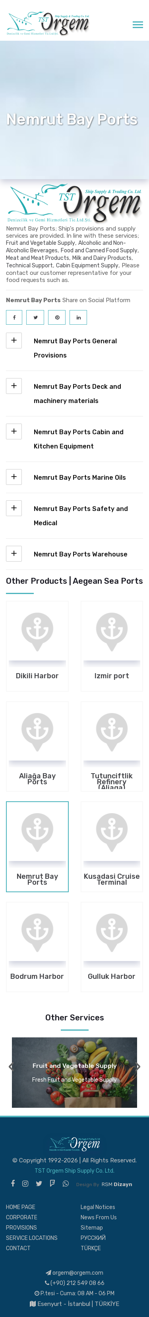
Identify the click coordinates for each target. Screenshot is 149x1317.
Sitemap (92, 1227)
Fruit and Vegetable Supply (40, 243)
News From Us (99, 1217)
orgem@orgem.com (74, 1273)
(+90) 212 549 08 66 (74, 1283)
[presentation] (11, 1066)
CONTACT (18, 1248)
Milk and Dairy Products (102, 258)
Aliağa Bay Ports (37, 779)
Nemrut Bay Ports (37, 880)
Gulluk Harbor (111, 977)
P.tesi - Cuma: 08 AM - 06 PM (74, 1293)
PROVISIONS (21, 1227)
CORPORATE (21, 1217)
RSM (117, 1184)
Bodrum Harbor (37, 977)
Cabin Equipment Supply (87, 265)
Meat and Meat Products (37, 258)
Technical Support (29, 265)
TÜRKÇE (91, 1248)
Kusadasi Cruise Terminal (112, 880)
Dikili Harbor (37, 676)
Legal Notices (98, 1207)
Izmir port (112, 676)
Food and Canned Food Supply (99, 250)
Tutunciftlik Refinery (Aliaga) (112, 779)
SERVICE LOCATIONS (32, 1238)
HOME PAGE (20, 1207)
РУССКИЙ (93, 1238)
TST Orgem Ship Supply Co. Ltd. (74, 1171)
